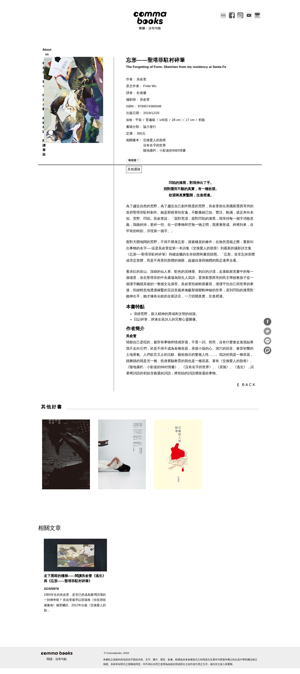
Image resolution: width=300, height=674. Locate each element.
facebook (232, 15)
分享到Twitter (267, 331)
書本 (140, 45)
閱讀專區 (202, 45)
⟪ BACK (246, 394)
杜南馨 (141, 102)
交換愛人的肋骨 (154, 149)
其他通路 (133, 178)
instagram (240, 15)
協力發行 (149, 136)
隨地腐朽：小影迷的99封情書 (164, 159)
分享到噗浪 (267, 350)
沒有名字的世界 (154, 154)
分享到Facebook (267, 322)
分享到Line (267, 341)
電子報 (257, 15)
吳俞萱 (141, 88)
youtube (249, 15)
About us (101, 45)
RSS (223, 15)
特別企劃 (159, 45)
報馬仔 (122, 45)
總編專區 (181, 45)
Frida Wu (149, 95)
